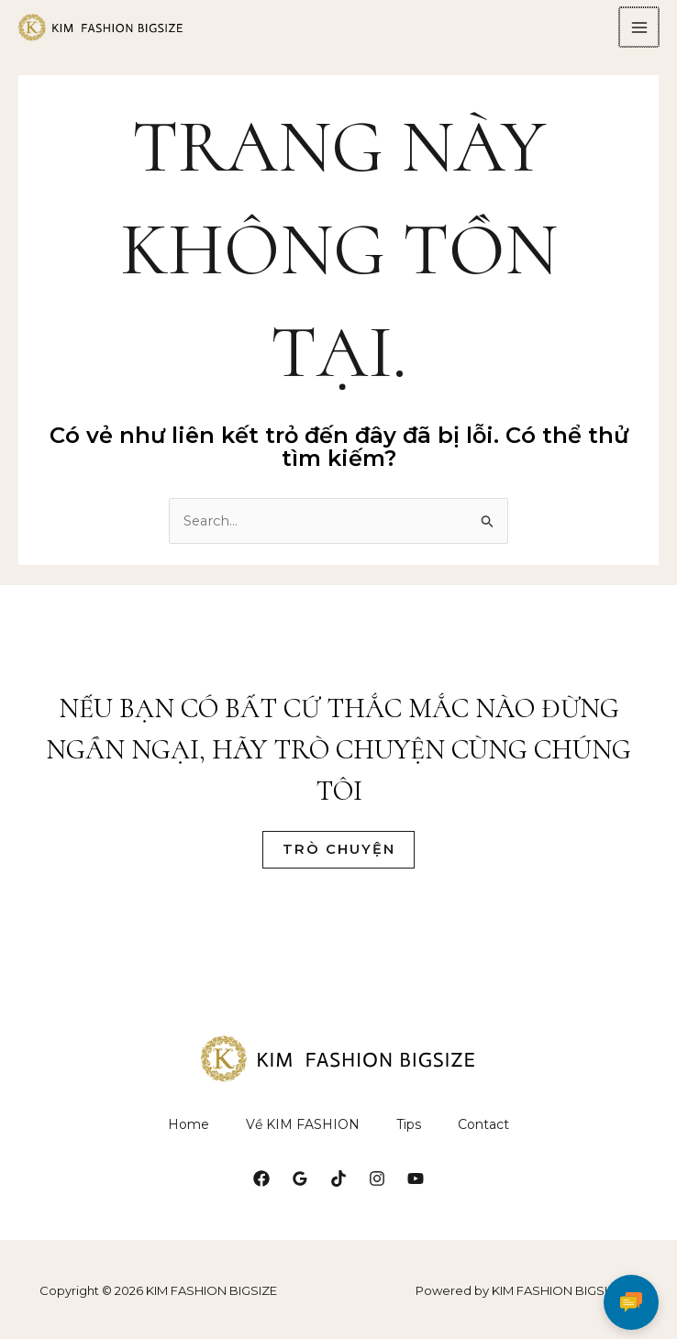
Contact (483, 1133)
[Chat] (631, 1293)
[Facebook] (261, 1188)
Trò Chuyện (339, 859)
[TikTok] (338, 1188)
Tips (408, 1133)
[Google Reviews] (300, 1188)
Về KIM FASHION (303, 1133)
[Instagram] (377, 1188)
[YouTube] (415, 1188)
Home (188, 1133)
